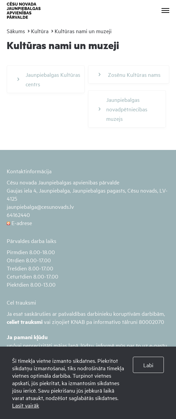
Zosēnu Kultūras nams (129, 74)
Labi (148, 365)
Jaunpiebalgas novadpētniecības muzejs (122, 109)
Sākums (16, 31)
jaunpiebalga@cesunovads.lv (40, 206)
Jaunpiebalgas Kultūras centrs (48, 79)
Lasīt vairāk (25, 405)
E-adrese (19, 222)
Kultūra (40, 31)
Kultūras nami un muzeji (83, 31)
